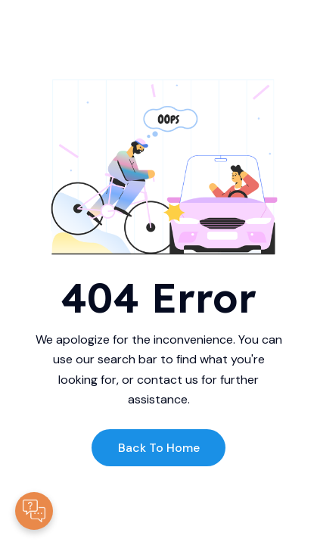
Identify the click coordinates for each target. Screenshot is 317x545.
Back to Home (159, 448)
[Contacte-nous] (34, 511)
